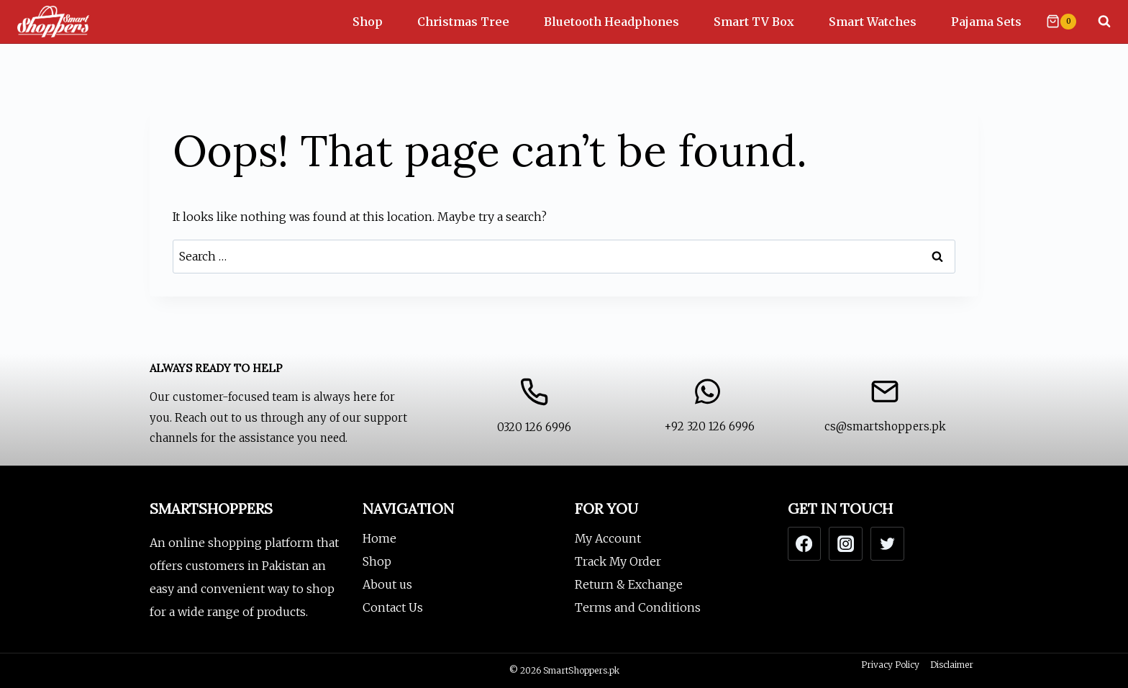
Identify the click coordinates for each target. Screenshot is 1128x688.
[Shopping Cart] (1061, 22)
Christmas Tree (463, 21)
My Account (608, 538)
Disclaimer (951, 664)
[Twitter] (887, 543)
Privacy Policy (890, 664)
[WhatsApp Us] (709, 410)
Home (379, 538)
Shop (367, 21)
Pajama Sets (986, 21)
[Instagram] (845, 543)
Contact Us (393, 607)
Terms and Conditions (638, 607)
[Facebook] (804, 543)
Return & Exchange (629, 584)
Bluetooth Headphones (611, 21)
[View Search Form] (1097, 21)
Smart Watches (872, 21)
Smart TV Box (754, 21)
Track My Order (618, 561)
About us (387, 584)
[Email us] (885, 410)
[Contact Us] (534, 410)
